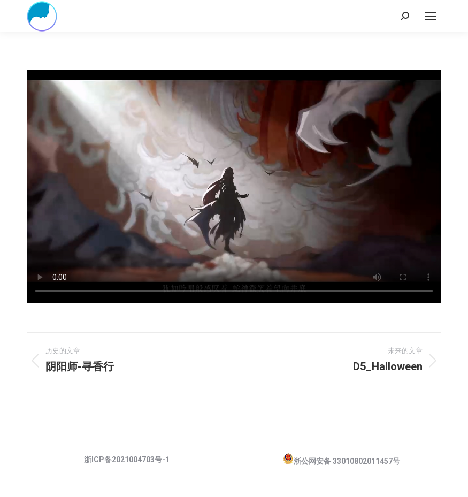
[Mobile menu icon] (430, 16)
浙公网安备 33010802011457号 (347, 461)
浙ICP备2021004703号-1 (127, 459)
